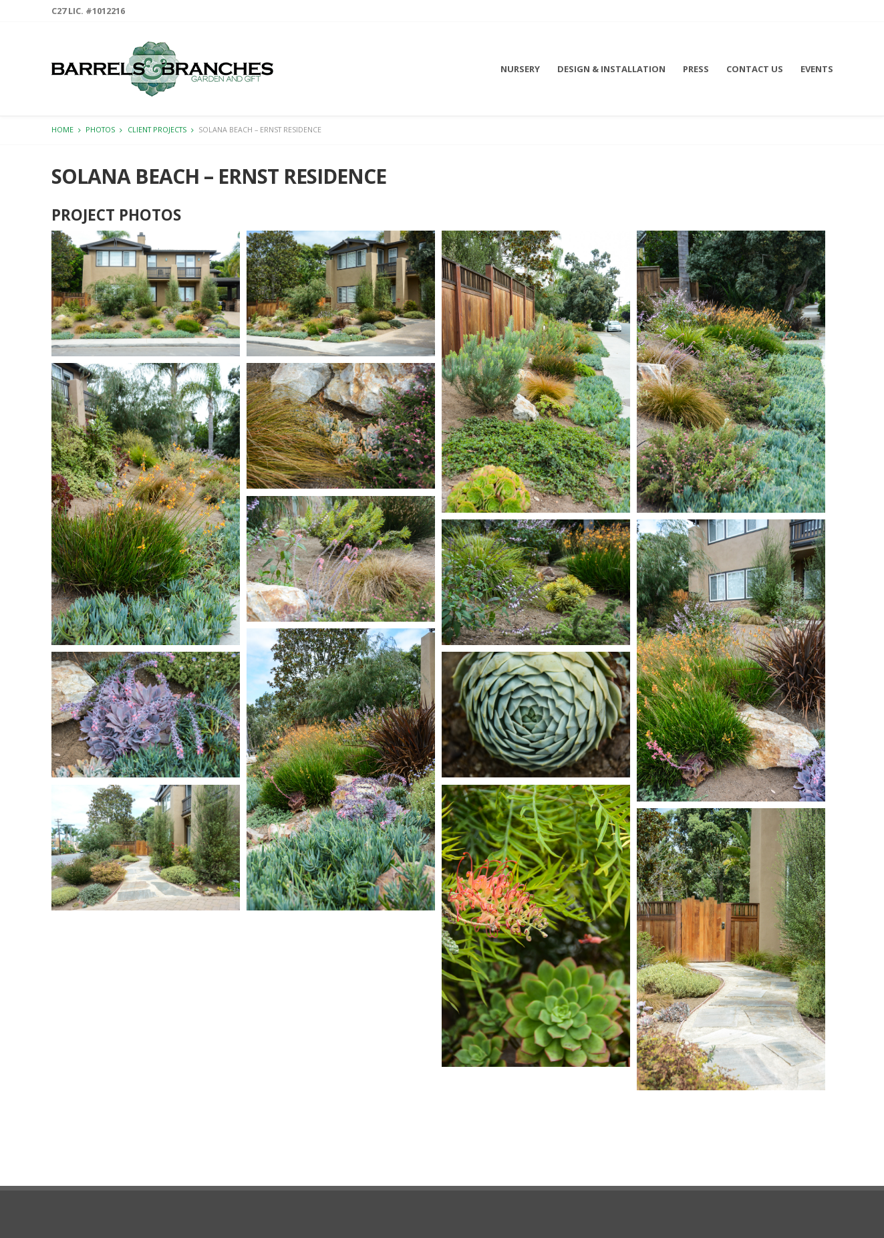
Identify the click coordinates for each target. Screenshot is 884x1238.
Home (62, 129)
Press (696, 69)
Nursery (520, 69)
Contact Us (754, 69)
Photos (100, 129)
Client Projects (157, 129)
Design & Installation (611, 69)
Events (816, 69)
